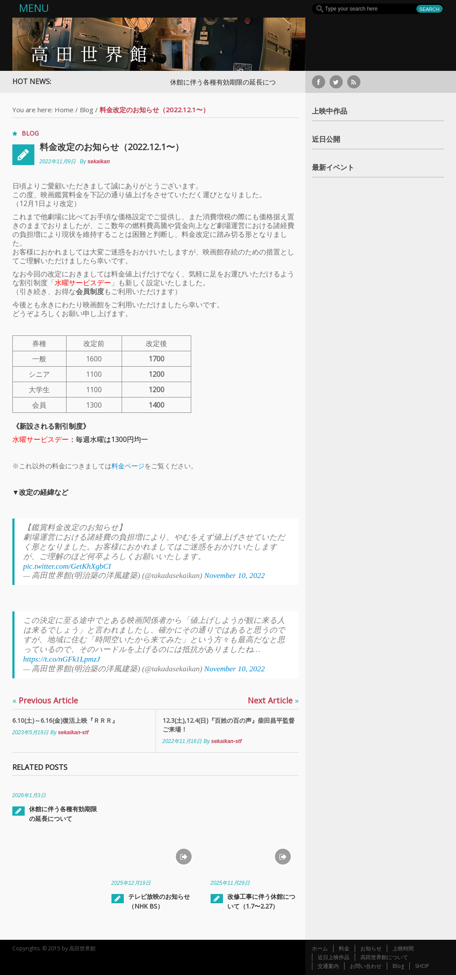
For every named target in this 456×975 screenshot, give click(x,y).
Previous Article (45, 700)
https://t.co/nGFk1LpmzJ (61, 659)
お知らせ (371, 948)
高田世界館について (384, 957)
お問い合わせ (366, 966)
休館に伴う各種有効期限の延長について (229, 81)
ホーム (320, 948)
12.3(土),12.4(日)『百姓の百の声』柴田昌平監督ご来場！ (229, 724)
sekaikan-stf (73, 732)
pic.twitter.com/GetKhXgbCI (67, 566)
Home (64, 109)
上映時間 (403, 948)
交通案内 (328, 966)
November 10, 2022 (234, 575)
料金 (344, 948)
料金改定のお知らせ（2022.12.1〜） (112, 147)
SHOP (422, 966)
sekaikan (99, 161)
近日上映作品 (333, 957)
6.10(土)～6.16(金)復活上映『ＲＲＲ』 (65, 720)
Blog (86, 109)
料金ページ (128, 465)
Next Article (273, 700)
